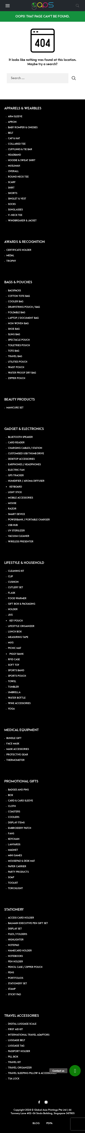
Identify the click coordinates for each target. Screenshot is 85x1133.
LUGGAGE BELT (16, 1040)
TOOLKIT (13, 883)
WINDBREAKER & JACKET (22, 220)
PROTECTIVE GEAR (17, 754)
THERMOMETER (15, 760)
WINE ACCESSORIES (19, 703)
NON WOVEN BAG (18, 323)
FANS (11, 833)
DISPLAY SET (15, 928)
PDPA (49, 1123)
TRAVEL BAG (15, 356)
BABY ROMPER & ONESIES (22, 127)
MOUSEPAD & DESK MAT (21, 861)
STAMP (12, 989)
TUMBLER (13, 687)
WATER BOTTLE (17, 698)
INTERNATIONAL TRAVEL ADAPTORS (28, 1035)
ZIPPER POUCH (16, 378)
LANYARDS (14, 844)
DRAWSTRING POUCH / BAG (24, 307)
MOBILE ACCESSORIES (20, 497)
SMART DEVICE (16, 514)
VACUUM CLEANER (18, 536)
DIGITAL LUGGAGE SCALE (22, 1024)
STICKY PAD (14, 994)
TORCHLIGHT (15, 888)
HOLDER (13, 609)
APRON (12, 122)
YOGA (11, 709)
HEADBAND (14, 155)
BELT (10, 133)
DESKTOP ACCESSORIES (21, 459)
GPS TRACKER (16, 475)
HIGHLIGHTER (16, 939)
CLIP (10, 576)
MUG (11, 642)
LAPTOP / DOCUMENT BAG (23, 318)
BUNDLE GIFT (14, 738)
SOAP (11, 877)
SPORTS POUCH (17, 676)
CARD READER (16, 442)
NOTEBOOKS (15, 956)
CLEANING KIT (16, 571)
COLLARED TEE (17, 144)
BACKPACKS (14, 290)
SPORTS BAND (16, 670)
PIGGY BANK (16, 654)
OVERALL (13, 171)
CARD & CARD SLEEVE (20, 800)
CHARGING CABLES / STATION (25, 448)
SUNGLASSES (15, 209)
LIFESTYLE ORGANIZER (21, 626)
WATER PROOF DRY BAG (22, 373)
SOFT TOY (13, 665)
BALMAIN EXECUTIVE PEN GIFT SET (28, 923)
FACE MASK (12, 743)
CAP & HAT (14, 138)
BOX (10, 795)
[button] (75, 1070)
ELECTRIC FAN (16, 470)
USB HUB (13, 525)
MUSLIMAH (14, 166)
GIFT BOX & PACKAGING (21, 604)
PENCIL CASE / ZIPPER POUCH (25, 967)
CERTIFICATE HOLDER (18, 250)
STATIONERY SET (17, 983)
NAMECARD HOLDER (20, 950)
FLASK (11, 593)
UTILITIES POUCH (17, 362)
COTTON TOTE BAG (19, 296)
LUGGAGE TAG (16, 1046)
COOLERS (13, 817)
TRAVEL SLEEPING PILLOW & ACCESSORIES (32, 1073)
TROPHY (11, 261)
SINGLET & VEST (17, 198)
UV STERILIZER (16, 530)
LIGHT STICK (15, 492)
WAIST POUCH (16, 367)
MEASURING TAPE (18, 637)
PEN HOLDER (15, 961)
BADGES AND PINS (18, 789)
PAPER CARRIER (17, 866)
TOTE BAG (13, 351)
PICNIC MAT (14, 648)
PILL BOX (13, 1056)
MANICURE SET (15, 407)
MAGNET (13, 850)
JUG (10, 615)
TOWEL (12, 681)
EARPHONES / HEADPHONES (24, 464)
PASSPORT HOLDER (19, 1051)
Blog (36, 1123)
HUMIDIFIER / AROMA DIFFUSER (26, 481)
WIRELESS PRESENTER (20, 541)
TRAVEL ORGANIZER (20, 1067)
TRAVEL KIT (14, 1062)
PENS (11, 972)
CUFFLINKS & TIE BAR (20, 149)
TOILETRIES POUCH (19, 345)
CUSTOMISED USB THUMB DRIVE (26, 453)
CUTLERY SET (15, 587)
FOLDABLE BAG (16, 312)
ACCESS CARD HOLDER (21, 918)
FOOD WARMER (17, 598)
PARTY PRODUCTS (18, 872)
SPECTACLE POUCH (19, 340)
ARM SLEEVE (15, 116)
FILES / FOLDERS (17, 934)
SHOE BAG (14, 329)
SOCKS (12, 204)
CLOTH (12, 806)
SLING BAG (14, 334)
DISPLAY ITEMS (16, 822)
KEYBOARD (15, 487)
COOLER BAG (15, 301)
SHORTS (12, 193)
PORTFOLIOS (15, 978)
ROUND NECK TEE (18, 177)
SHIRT (11, 187)
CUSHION (13, 582)
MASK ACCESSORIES (17, 749)
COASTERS (14, 811)
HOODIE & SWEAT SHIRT (21, 160)
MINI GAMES (15, 855)
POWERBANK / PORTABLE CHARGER (29, 519)
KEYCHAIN (13, 839)
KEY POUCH (16, 620)
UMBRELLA (14, 692)
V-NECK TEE (15, 215)
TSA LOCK (13, 1078)
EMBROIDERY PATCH (19, 828)
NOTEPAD (13, 945)
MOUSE (12, 503)
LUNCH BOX (15, 631)
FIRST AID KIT (15, 1029)
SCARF (12, 182)
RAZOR (12, 508)
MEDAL (10, 255)
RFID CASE (14, 659)
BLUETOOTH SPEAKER (20, 437)
